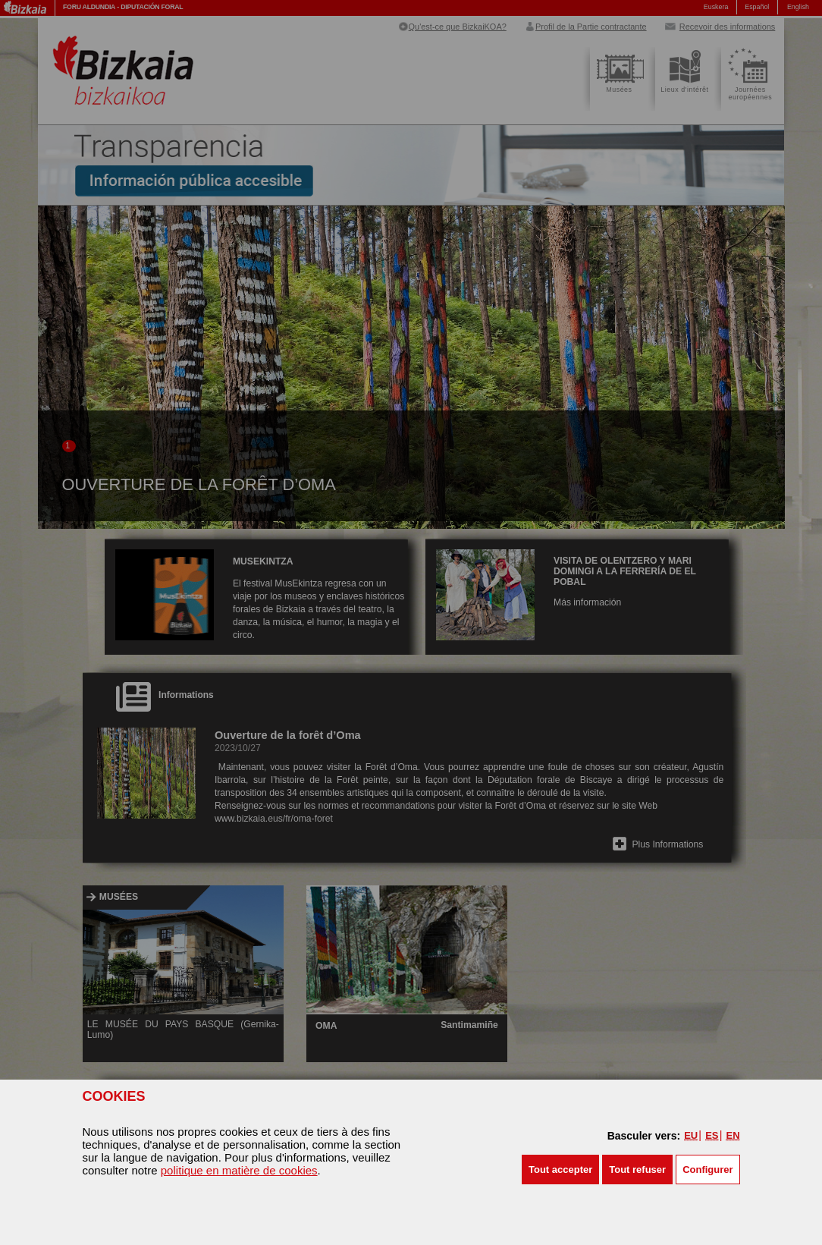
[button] (560, 1169)
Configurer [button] (707, 1169)
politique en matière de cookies (239, 1170)
